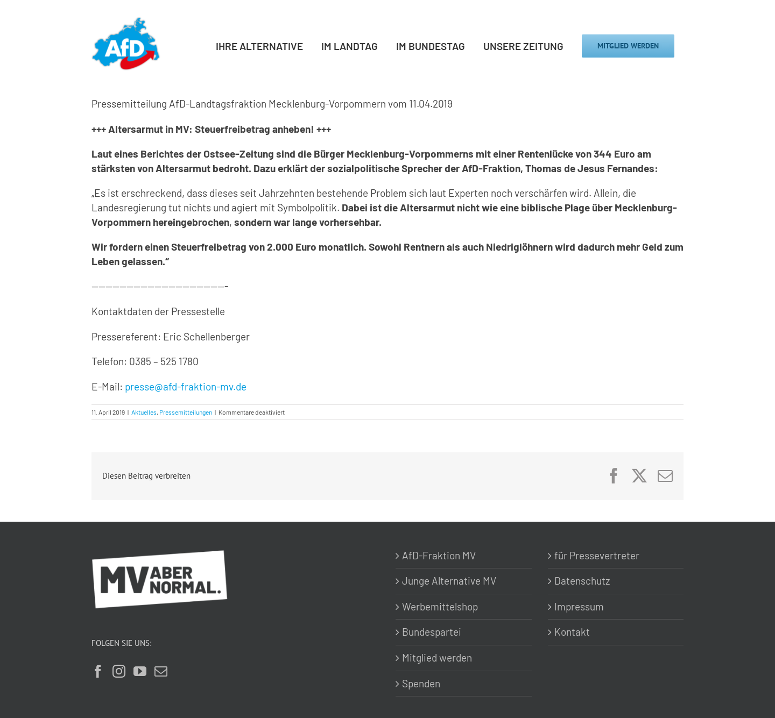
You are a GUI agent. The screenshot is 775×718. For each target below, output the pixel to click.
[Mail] (160, 671)
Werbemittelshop (440, 606)
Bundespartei (431, 631)
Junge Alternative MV (449, 580)
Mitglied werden (437, 657)
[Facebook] (97, 671)
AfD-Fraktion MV (439, 555)
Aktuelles (144, 412)
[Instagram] (118, 671)
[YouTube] (139, 671)
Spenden (421, 683)
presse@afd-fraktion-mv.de (185, 386)
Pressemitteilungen (185, 412)
